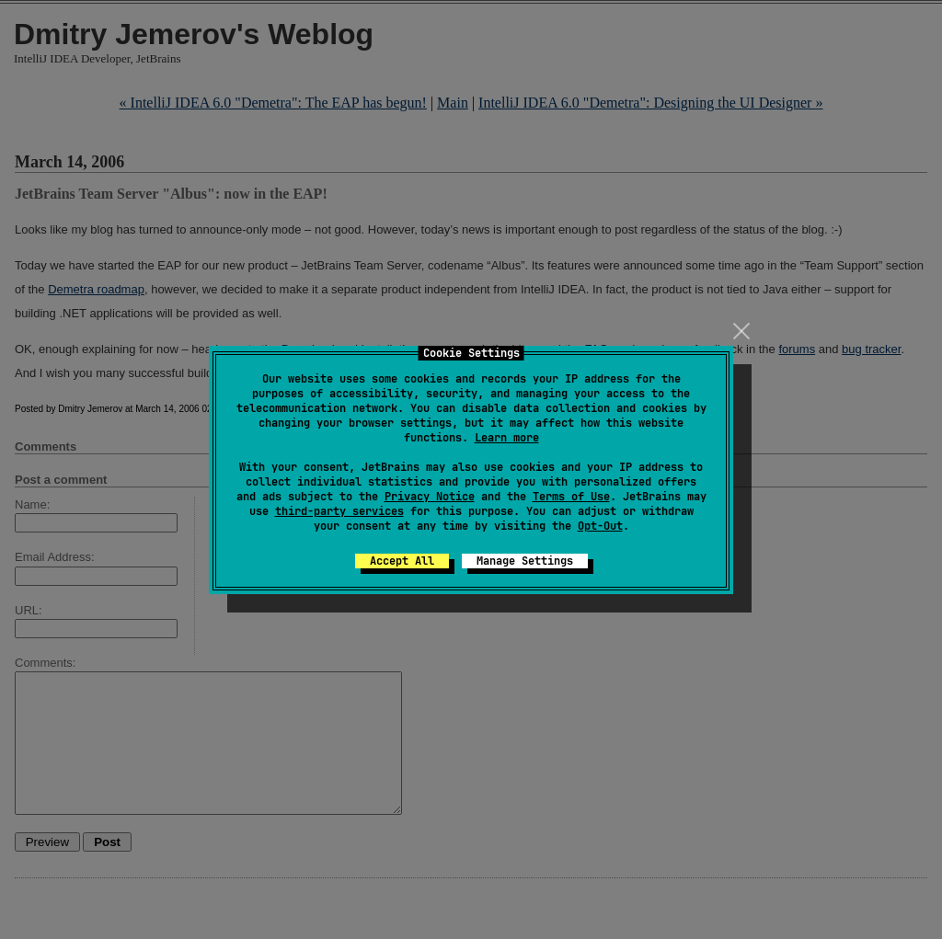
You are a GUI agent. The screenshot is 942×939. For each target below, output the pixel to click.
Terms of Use (571, 496)
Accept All (402, 561)
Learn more (507, 437)
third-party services (339, 511)
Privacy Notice (430, 496)
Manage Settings (525, 561)
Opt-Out (600, 526)
